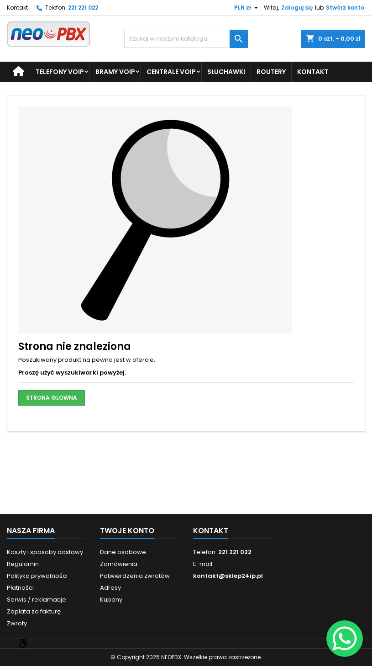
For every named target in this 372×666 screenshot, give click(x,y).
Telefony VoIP (60, 71)
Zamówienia (118, 564)
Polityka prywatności (37, 575)
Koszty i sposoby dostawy (45, 552)
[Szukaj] (186, 39)
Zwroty (17, 623)
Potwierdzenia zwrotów (135, 575)
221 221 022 (83, 7)
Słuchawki (226, 71)
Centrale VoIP (171, 71)
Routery (271, 71)
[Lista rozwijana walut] (247, 8)
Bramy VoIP (115, 71)
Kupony (111, 599)
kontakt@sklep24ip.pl (228, 575)
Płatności (20, 587)
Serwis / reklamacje (36, 599)
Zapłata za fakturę (34, 611)
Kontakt (17, 7)
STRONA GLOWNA (51, 398)
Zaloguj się (297, 7)
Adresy (110, 587)
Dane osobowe (123, 552)
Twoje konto (127, 530)
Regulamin (23, 564)
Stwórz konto (345, 7)
